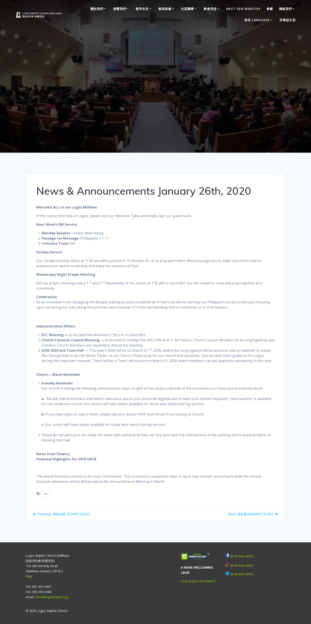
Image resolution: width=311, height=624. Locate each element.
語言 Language (257, 20)
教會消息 (210, 9)
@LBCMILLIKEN (241, 556)
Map (29, 576)
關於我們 (96, 9)
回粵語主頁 (287, 20)
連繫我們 (119, 9)
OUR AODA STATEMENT (198, 581)
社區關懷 (187, 9)
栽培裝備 (164, 9)
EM (45, 493)
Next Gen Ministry (243, 9)
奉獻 (270, 9)
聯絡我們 (285, 9)
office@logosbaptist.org (51, 597)
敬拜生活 (142, 9)
